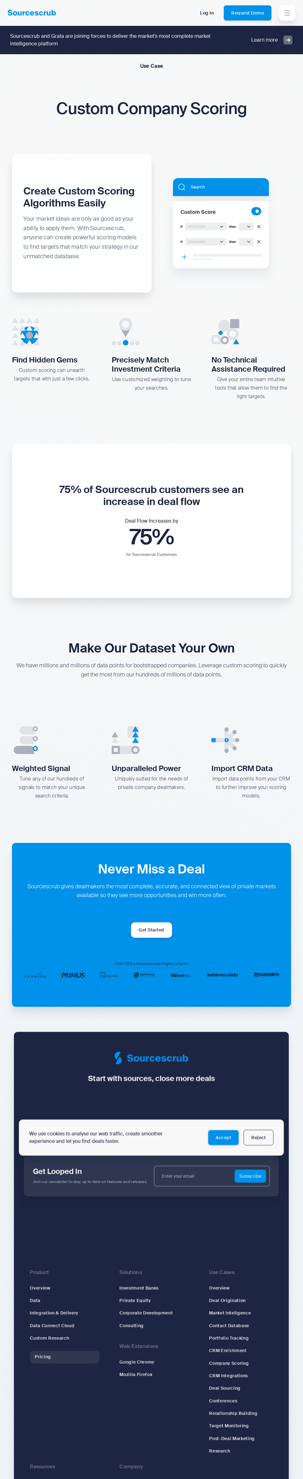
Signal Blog (51, 1474)
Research (214, 1445)
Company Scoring (223, 1364)
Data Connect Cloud (59, 1330)
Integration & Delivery (61, 1318)
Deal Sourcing (219, 1387)
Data (44, 1306)
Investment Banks (140, 1295)
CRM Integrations (223, 1376)
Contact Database (223, 1330)
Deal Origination (222, 1306)
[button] (287, 13)
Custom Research (57, 1341)
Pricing (51, 1358)
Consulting (133, 1330)
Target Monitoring (223, 1422)
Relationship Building (227, 1410)
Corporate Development (146, 1318)
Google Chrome (138, 1363)
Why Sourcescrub (140, 1474)
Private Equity (136, 1306)
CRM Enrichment (222, 1353)
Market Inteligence (224, 1318)
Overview (48, 1295)
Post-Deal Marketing (226, 1434)
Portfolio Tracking (223, 1341)
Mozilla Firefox (137, 1375)
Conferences (218, 1399)
